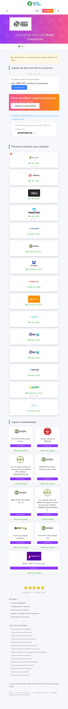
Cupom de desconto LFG (20, 675)
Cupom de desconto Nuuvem (21, 636)
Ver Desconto (20, 445)
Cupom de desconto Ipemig (21, 655)
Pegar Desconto (19, 87)
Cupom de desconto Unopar (21, 642)
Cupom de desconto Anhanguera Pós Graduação (29, 652)
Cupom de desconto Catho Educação (24, 662)
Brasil (21, 46)
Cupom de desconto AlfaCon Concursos (25, 649)
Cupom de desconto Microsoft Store (24, 645)
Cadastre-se (48, 11)
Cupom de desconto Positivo (21, 632)
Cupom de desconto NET (20, 672)
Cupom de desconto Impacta (21, 668)
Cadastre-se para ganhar (25, 106)
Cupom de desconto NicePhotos (22, 665)
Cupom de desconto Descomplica (23, 639)
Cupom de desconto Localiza (21, 659)
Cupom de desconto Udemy (21, 629)
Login (37, 11)
